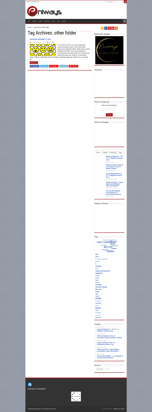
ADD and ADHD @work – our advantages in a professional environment (113, 192)
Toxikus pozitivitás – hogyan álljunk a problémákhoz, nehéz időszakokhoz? (114, 184)
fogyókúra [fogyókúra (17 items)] (98, 273)
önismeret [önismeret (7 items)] (97, 315)
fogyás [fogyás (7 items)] (96, 268)
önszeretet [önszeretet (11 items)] (98, 317)
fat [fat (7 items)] (95, 264)
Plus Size (46, 21)
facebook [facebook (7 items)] (97, 261)
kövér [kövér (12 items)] (97, 280)
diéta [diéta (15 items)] (97, 257)
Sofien (122, 409)
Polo (58, 21)
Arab (40, 21)
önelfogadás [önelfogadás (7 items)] (98, 312)
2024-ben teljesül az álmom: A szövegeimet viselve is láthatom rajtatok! (114, 166)
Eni (32, 42)
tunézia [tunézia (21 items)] (98, 308)
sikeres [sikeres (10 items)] (97, 296)
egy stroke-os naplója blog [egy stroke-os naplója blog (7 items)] (101, 259)
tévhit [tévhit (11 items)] (96, 310)
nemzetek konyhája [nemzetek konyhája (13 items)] (101, 287)
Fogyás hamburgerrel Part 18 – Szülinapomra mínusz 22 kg (114, 175)
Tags (120, 152)
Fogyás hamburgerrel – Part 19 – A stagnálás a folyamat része (114, 158)
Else (53, 21)
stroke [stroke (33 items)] (98, 298)
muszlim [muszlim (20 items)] (98, 285)
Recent (98, 152)
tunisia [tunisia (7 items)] (96, 305)
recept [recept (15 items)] (97, 292)
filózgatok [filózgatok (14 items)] (98, 266)
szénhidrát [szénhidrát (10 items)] (98, 303)
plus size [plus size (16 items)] (98, 289)
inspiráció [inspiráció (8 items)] (97, 275)
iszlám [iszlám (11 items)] (97, 278)
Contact (64, 21)
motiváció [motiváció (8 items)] (97, 282)
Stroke (34, 21)
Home (28, 21)
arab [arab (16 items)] (96, 254)
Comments (113, 152)
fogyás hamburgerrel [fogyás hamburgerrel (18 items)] (102, 271)
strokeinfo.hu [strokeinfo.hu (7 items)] (98, 301)
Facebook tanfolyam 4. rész (40, 39)
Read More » (34, 62)
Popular (105, 152)
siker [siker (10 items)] (96, 294)
